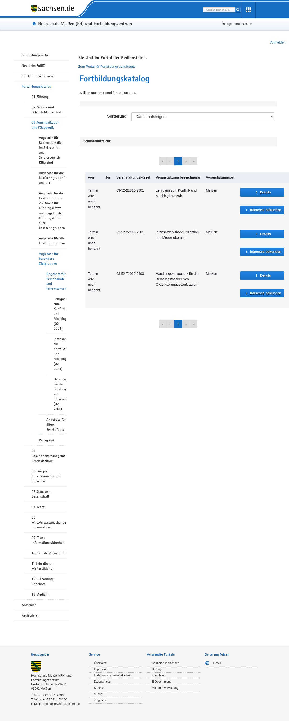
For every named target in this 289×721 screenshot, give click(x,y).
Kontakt (99, 688)
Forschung (159, 675)
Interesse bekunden (265, 210)
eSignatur (100, 700)
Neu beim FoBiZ (33, 65)
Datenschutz (102, 681)
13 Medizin (40, 594)
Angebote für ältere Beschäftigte (56, 424)
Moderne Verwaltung (165, 688)
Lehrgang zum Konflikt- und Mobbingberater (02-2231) (60, 314)
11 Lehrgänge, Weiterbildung (42, 566)
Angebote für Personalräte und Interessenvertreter (56, 281)
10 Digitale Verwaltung (48, 553)
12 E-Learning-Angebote (43, 581)
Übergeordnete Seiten (237, 24)
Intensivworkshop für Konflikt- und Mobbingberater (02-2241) (60, 354)
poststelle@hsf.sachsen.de (61, 703)
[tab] (57, 655)
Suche (98, 694)
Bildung (156, 669)
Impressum (101, 669)
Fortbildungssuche (35, 55)
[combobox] (219, 10)
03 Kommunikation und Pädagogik (45, 125)
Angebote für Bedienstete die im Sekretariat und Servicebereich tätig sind (50, 150)
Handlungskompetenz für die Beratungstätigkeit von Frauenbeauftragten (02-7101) (60, 394)
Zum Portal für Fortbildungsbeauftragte (107, 66)
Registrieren (30, 615)
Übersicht (100, 663)
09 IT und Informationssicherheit (48, 540)
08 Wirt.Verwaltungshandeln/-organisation (49, 522)
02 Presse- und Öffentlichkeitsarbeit (46, 109)
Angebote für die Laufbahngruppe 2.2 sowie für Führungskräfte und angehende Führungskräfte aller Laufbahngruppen (52, 210)
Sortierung (117, 116)
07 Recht (38, 507)
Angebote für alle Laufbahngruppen (52, 240)
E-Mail (217, 663)
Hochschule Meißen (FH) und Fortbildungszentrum (85, 23)
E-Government (161, 681)
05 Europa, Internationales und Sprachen (46, 476)
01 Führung (40, 96)
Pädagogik (46, 440)
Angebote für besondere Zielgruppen (48, 259)
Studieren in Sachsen (165, 663)
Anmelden (277, 42)
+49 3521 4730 (53, 695)
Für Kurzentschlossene (38, 76)
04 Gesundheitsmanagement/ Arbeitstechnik (49, 456)
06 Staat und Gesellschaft (41, 494)
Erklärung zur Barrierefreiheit (112, 675)
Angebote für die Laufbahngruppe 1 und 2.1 (52, 178)
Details (265, 192)
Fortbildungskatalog (36, 86)
